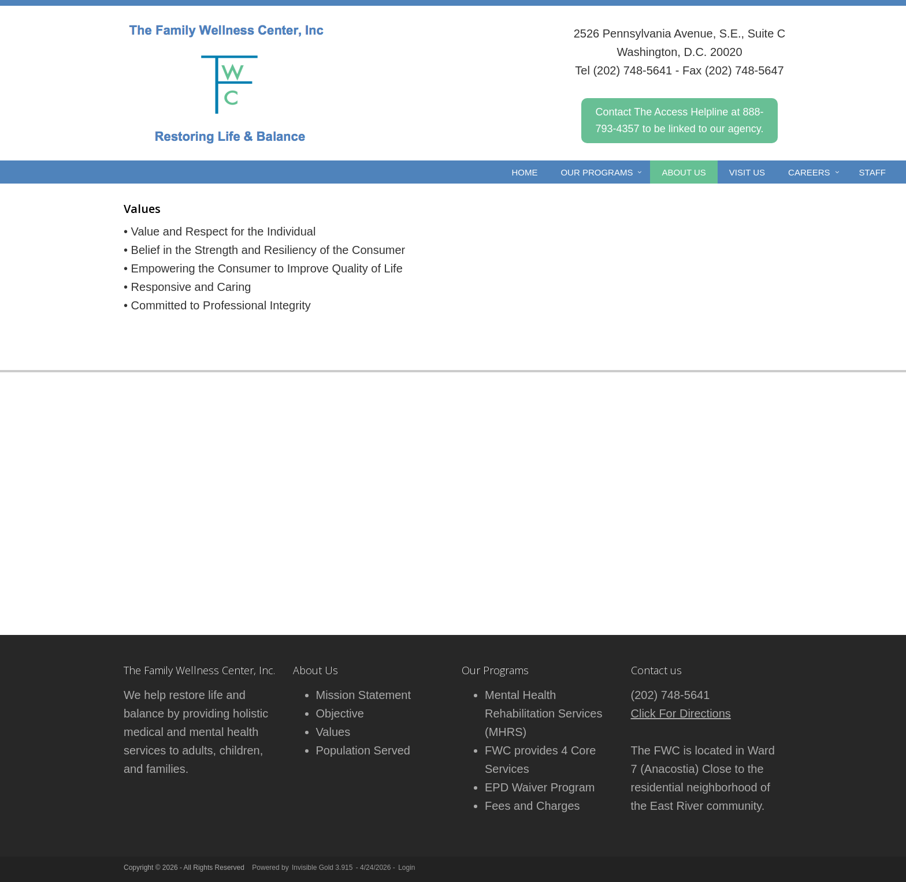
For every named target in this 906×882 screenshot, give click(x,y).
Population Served (363, 750)
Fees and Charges (532, 805)
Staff (872, 172)
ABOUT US (684, 172)
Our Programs (596, 172)
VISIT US (747, 172)
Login (406, 868)
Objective (340, 713)
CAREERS (809, 172)
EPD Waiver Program (540, 787)
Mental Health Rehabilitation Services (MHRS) (543, 713)
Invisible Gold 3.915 (323, 868)
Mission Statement (363, 695)
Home (524, 172)
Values (333, 732)
